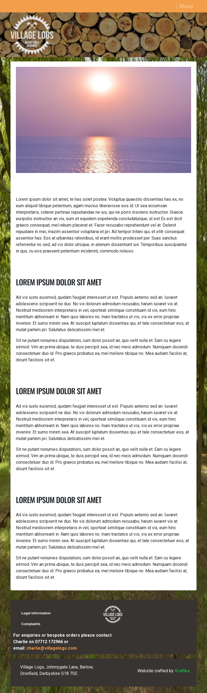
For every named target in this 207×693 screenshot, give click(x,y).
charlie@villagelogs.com (51, 648)
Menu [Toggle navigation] (184, 6)
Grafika (182, 670)
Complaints (30, 624)
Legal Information (36, 613)
